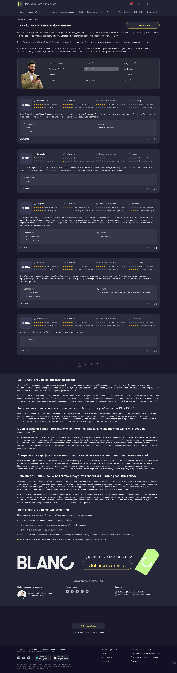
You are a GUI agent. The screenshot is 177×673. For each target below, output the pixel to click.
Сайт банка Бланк (88, 626)
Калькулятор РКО (94, 12)
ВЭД (81, 12)
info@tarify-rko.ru (109, 649)
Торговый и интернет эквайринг (60, 12)
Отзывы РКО (152, 12)
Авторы (134, 661)
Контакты (106, 661)
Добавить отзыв (143, 25)
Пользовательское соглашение (144, 657)
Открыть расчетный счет (31, 12)
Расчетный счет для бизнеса (36, 4)
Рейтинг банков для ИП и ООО (129, 12)
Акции (109, 12)
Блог (104, 653)
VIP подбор (107, 657)
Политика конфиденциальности (145, 653)
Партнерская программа (142, 649)
